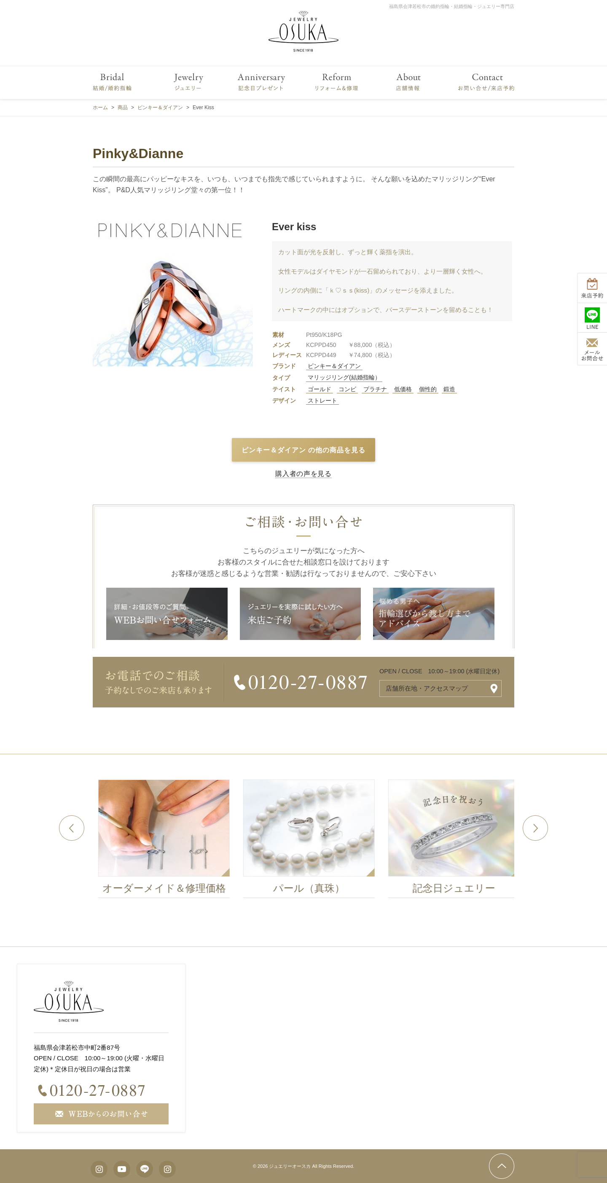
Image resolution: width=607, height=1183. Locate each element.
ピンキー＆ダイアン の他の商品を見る (303, 450)
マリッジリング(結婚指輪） (344, 377)
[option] (178, 841)
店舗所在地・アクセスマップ (427, 688)
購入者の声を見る (303, 473)
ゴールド (319, 389)
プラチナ (375, 389)
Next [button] (535, 828)
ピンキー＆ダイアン (334, 366)
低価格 (403, 389)
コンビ (347, 389)
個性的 (428, 389)
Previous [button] (71, 828)
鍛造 (449, 389)
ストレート (322, 400)
